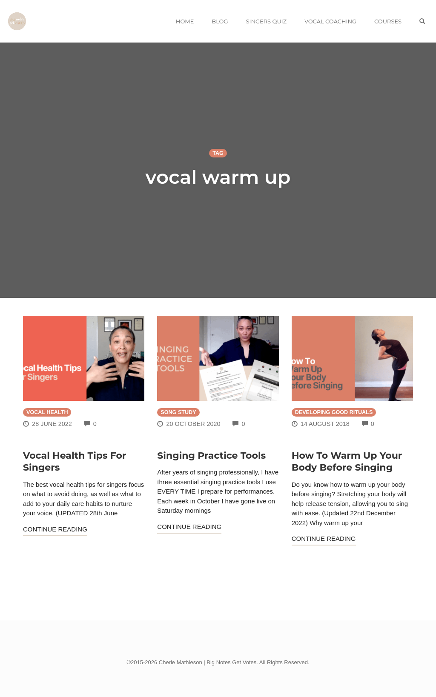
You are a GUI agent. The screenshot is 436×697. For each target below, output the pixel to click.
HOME (185, 21)
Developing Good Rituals (334, 412)
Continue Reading (55, 529)
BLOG (220, 21)
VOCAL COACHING (330, 21)
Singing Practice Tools (211, 455)
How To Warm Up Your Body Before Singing (347, 462)
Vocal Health (47, 412)
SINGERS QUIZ (266, 21)
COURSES (388, 21)
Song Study (178, 412)
